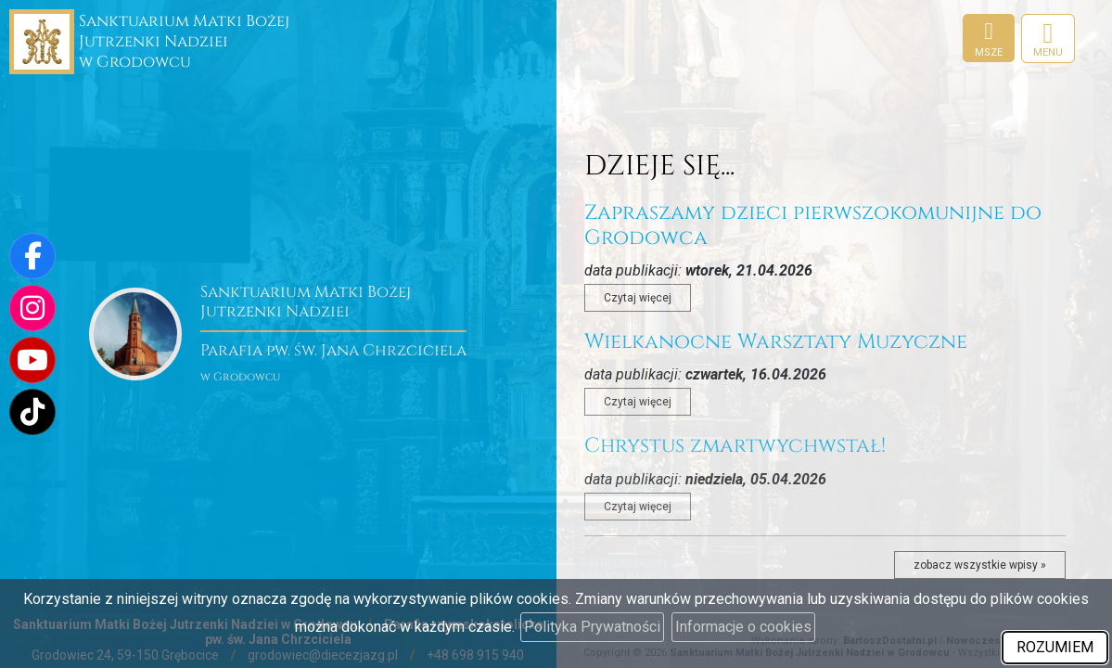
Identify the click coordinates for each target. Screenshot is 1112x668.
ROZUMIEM (1054, 647)
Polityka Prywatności (592, 627)
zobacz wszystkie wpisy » (980, 565)
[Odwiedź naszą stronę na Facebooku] (32, 256)
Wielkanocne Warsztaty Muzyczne (775, 341)
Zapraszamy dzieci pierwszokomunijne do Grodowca (813, 224)
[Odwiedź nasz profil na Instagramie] (32, 308)
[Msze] (989, 38)
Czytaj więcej (637, 297)
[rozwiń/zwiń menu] (1048, 38)
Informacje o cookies (743, 627)
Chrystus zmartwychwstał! (735, 445)
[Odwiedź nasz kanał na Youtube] (32, 360)
